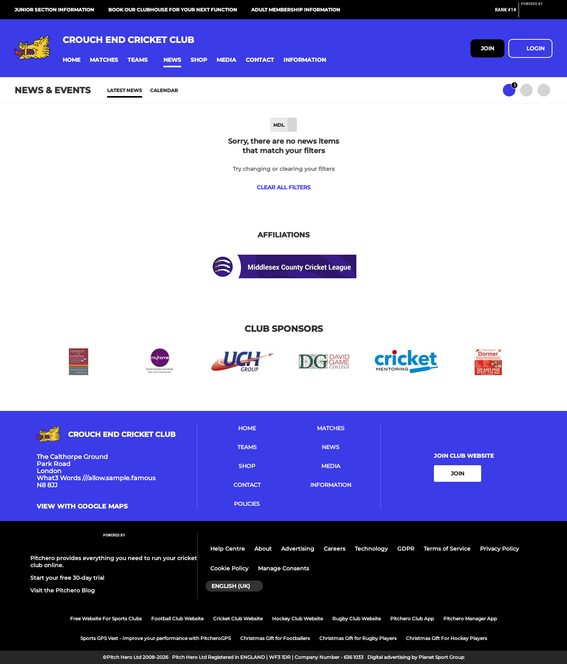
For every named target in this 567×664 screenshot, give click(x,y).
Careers (334, 548)
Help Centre (227, 548)
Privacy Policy (499, 548)
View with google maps (82, 506)
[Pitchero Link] (536, 13)
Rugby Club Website (356, 618)
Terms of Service (447, 548)
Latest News (124, 90)
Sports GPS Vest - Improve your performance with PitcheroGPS (155, 638)
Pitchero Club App (412, 618)
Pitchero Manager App (470, 618)
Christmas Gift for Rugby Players (358, 638)
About (263, 548)
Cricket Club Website (238, 618)
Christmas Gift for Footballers (275, 638)
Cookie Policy (229, 568)
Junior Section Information (54, 10)
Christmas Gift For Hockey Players (446, 638)
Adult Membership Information (295, 10)
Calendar (164, 90)
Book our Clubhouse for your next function (172, 10)
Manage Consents (283, 568)
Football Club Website (177, 618)
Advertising (297, 548)
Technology (371, 548)
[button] (71, 60)
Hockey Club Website (297, 618)
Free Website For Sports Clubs (106, 618)
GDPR (405, 548)
